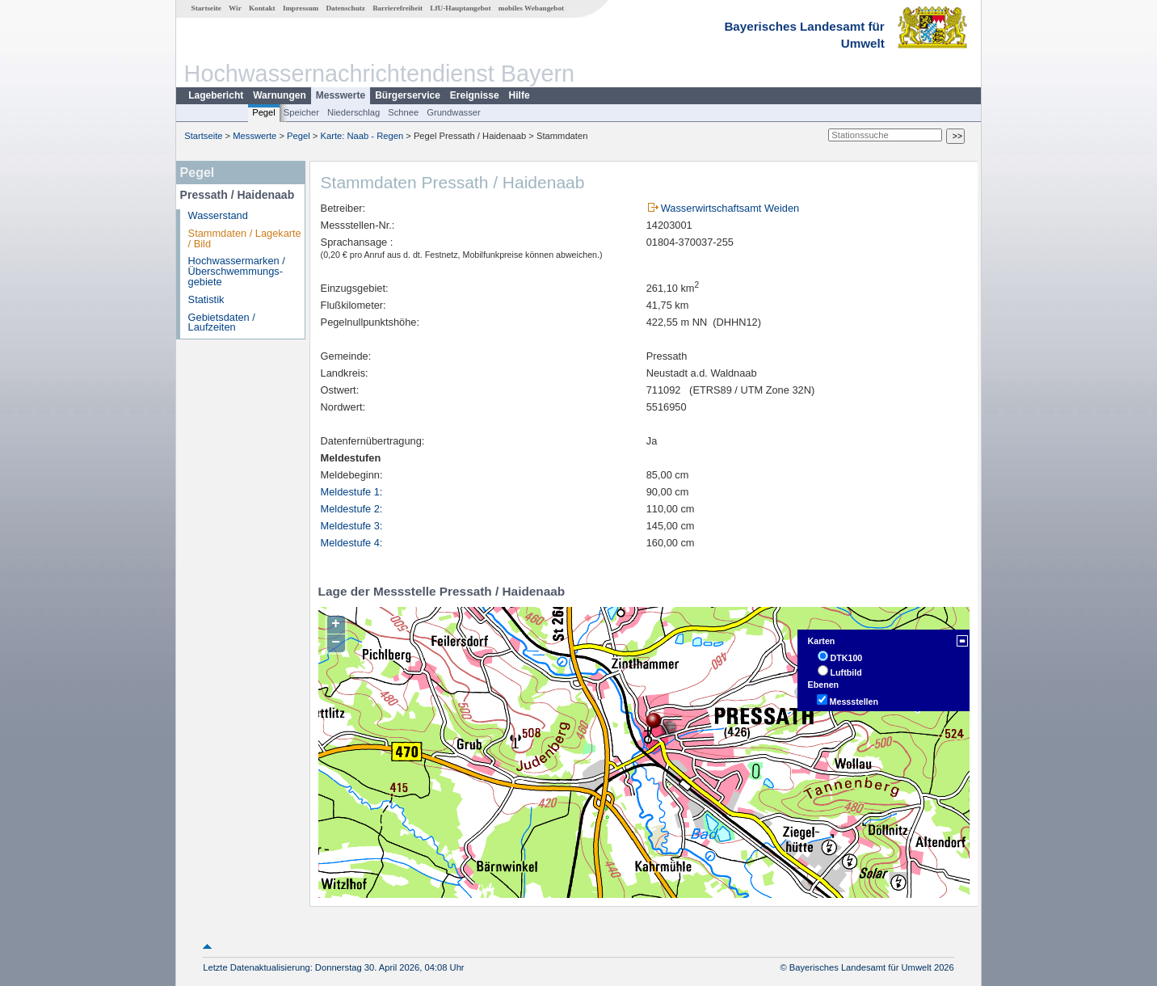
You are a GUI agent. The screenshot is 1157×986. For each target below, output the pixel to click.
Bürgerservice (407, 95)
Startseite (206, 8)
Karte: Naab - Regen (362, 136)
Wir (235, 8)
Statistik (206, 299)
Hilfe (519, 95)
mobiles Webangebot (531, 8)
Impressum (300, 8)
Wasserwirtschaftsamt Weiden (730, 208)
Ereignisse (474, 95)
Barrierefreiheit (397, 8)
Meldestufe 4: (352, 543)
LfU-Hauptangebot (460, 8)
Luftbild (846, 672)
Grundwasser (454, 112)
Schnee (403, 112)
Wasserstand (218, 215)
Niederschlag (353, 112)
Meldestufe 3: (352, 526)
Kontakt (262, 8)
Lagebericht (215, 95)
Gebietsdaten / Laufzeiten (221, 322)
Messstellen (854, 701)
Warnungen (279, 95)
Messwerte (340, 95)
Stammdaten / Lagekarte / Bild (244, 238)
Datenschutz (345, 8)
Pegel (264, 112)
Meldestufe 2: (352, 509)
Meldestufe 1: (352, 492)
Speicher (301, 112)
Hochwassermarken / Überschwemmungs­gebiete (236, 271)
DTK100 (847, 658)
